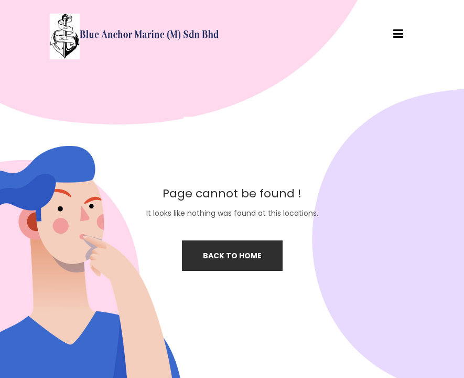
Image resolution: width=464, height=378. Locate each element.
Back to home (232, 255)
